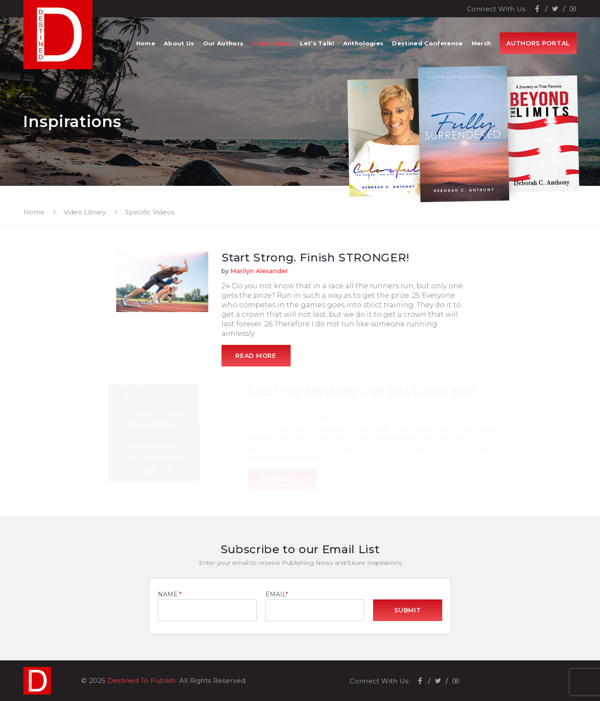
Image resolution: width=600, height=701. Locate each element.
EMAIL (276, 594)
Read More (257, 356)
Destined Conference (427, 43)
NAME (170, 594)
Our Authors (223, 43)
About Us (179, 43)
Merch (481, 43)
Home (145, 43)
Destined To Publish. (143, 680)
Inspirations (271, 43)
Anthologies (363, 43)
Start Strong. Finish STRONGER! (317, 257)
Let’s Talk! (317, 43)
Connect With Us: (497, 9)
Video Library (85, 212)
